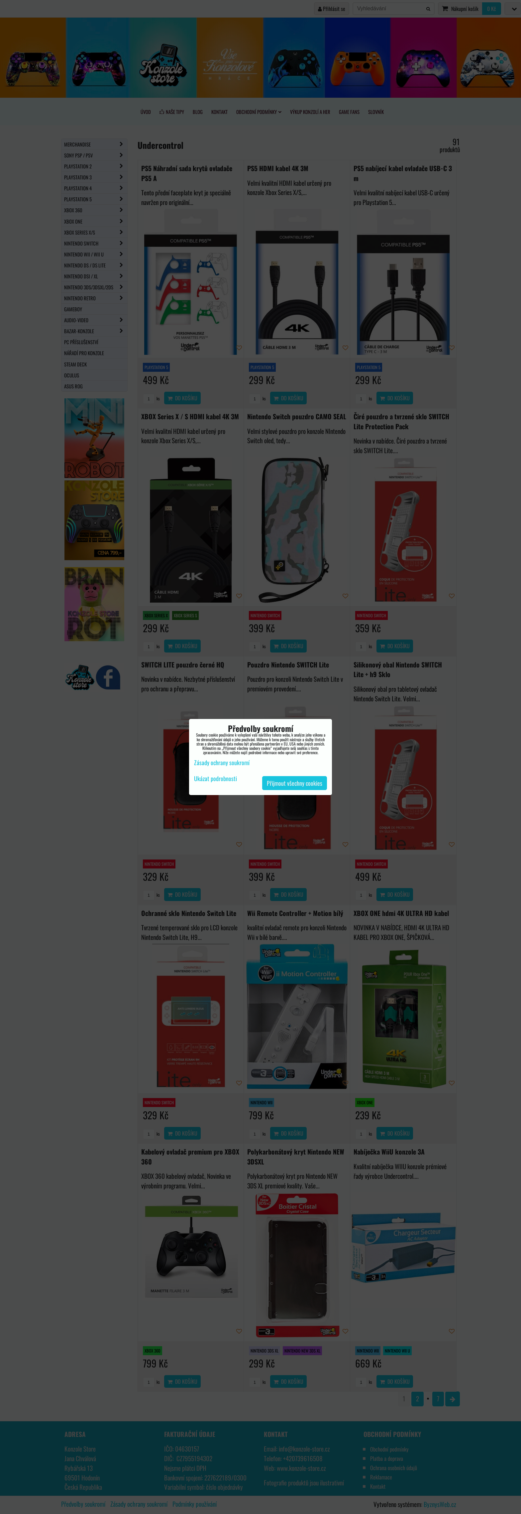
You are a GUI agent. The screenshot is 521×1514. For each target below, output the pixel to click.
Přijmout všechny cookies (294, 783)
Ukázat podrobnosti (215, 778)
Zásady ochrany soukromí (222, 762)
